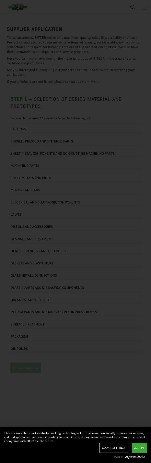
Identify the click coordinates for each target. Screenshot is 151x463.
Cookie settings (113, 448)
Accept (139, 448)
